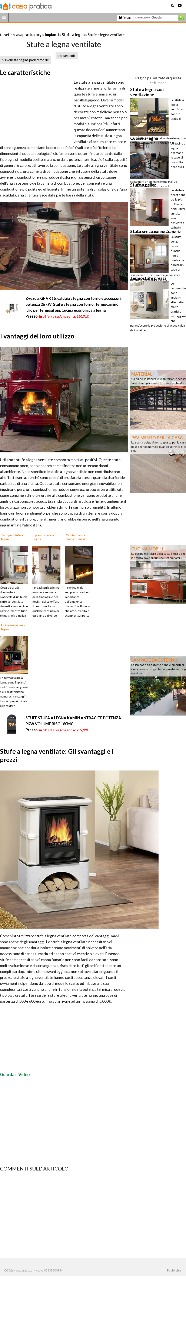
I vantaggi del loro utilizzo (37, 336)
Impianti (52, 34)
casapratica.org (28, 34)
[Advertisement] (50, 29)
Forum (125, 17)
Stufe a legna (73, 34)
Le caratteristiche (25, 72)
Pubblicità (174, 1270)
